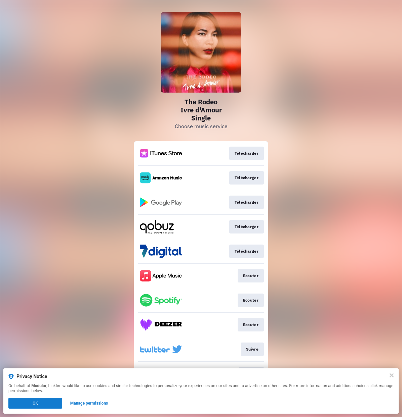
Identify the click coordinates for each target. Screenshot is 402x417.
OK (35, 403)
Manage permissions (89, 403)
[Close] (391, 375)
